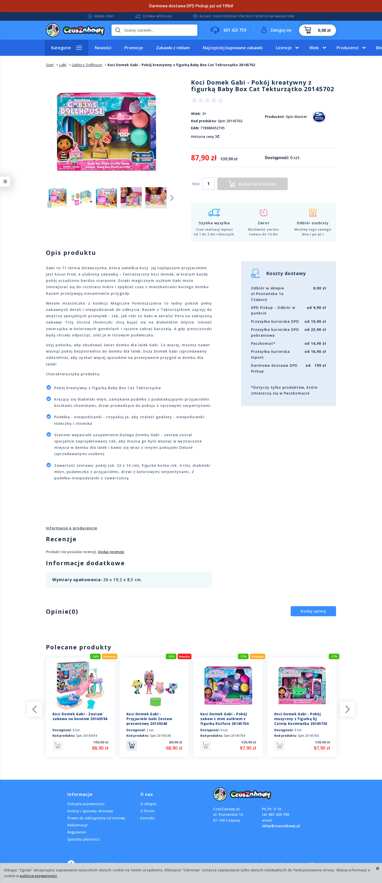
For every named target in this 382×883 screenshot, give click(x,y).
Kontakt (147, 818)
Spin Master (296, 116)
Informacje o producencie (71, 528)
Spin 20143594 (86, 735)
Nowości (103, 48)
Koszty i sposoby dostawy (90, 810)
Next (172, 197)
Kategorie (61, 48)
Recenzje (61, 539)
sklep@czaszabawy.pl (281, 825)
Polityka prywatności (85, 803)
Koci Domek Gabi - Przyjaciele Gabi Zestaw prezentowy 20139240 (149, 719)
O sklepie (148, 803)
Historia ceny (205, 136)
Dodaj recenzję (111, 551)
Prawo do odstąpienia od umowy (96, 818)
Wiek (314, 48)
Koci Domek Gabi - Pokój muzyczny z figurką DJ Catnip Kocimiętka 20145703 (300, 719)
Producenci (348, 48)
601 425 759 (279, 814)
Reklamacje (77, 825)
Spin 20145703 (308, 735)
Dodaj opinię (313, 611)
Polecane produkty (79, 647)
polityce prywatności (38, 875)
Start (50, 64)
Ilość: (196, 183)
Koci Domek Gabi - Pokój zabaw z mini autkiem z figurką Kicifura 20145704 (224, 719)
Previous (34, 709)
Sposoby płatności (83, 839)
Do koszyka (131, 745)
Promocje (133, 48)
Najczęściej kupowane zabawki (233, 48)
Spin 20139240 (160, 735)
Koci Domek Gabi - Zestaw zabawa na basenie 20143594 (79, 716)
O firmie (147, 810)
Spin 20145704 (234, 735)
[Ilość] (208, 183)
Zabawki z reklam (173, 48)
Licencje (284, 48)
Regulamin (76, 832)
